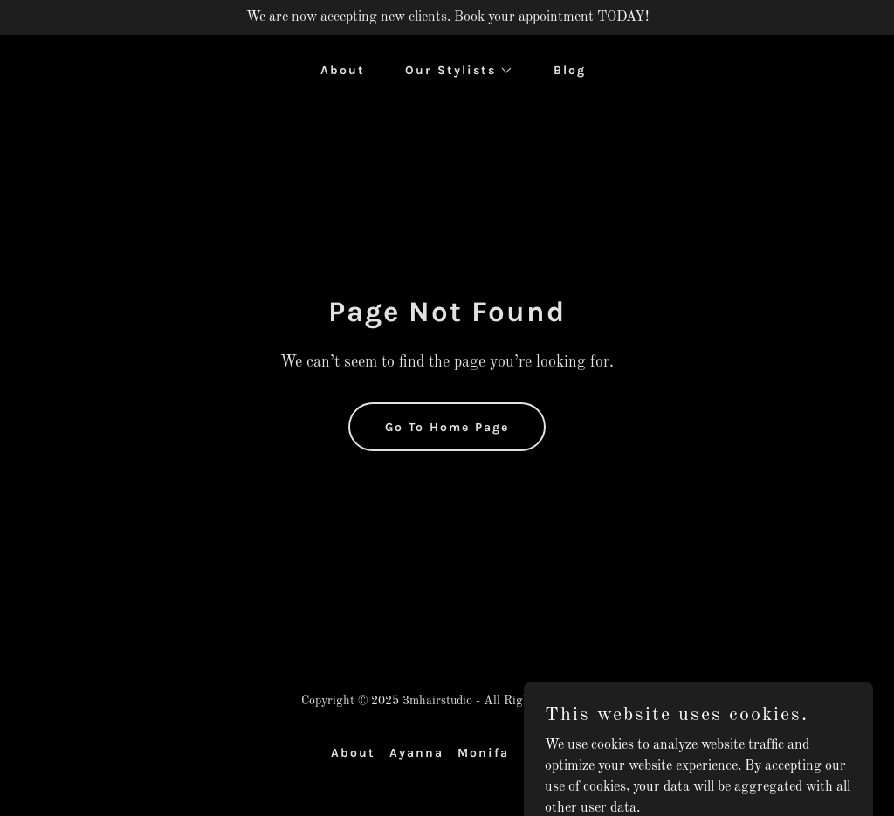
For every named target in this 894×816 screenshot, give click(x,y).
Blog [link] (570, 70)
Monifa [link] (483, 752)
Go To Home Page (447, 427)
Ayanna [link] (416, 752)
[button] (453, 70)
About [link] (342, 70)
